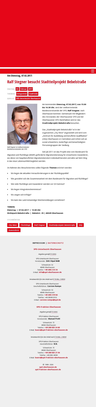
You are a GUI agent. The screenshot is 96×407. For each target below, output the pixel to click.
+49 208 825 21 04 (52, 352)
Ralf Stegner (39, 225)
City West (13, 225)
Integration (22, 93)
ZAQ (80, 225)
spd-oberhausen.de (48, 367)
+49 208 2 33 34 (51, 270)
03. (17, 89)
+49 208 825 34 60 (52, 327)
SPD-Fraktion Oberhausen (48, 307)
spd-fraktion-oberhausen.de (48, 369)
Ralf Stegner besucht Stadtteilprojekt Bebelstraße (46, 81)
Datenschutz (56, 243)
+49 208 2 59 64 (51, 295)
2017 (30, 89)
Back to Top (92, 403)
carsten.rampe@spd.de (50, 300)
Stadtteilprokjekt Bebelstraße (62, 225)
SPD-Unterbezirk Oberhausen (28, 98)
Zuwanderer (14, 230)
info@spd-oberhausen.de (50, 272)
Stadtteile (33, 93)
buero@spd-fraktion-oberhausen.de (51, 330)
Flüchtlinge (25, 225)
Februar (23, 89)
